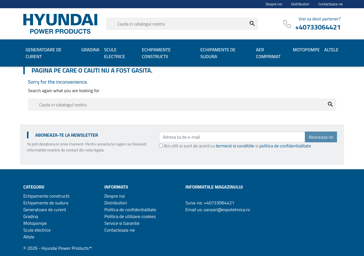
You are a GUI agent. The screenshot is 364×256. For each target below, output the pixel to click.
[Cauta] (182, 24)
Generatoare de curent (44, 209)
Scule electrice (37, 230)
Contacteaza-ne (330, 4)
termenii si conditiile (235, 145)
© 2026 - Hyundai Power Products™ (57, 248)
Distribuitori (300, 4)
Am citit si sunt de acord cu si (237, 145)
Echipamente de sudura (45, 202)
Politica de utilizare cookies (130, 216)
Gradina (30, 216)
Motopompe (35, 223)
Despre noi (274, 4)
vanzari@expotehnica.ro (227, 209)
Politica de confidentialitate (130, 209)
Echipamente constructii (46, 196)
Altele (28, 236)
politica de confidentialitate (285, 145)
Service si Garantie (122, 223)
